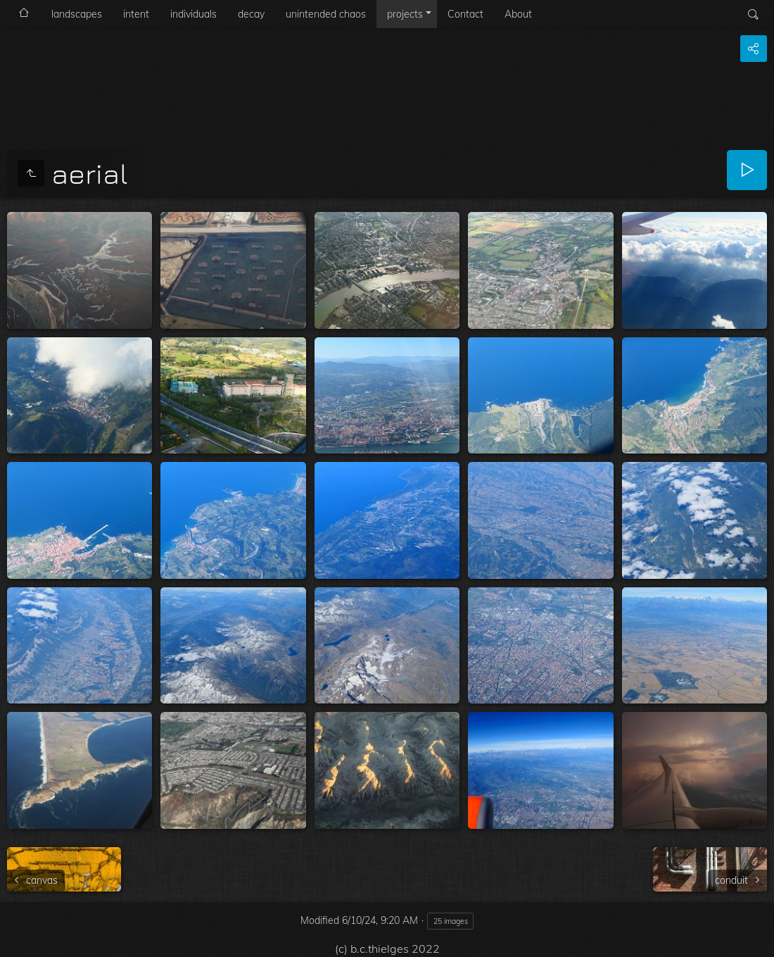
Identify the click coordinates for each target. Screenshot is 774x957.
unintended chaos (326, 14)
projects (405, 14)
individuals (193, 14)
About (518, 14)
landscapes (76, 14)
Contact (465, 14)
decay (251, 14)
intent (136, 14)
